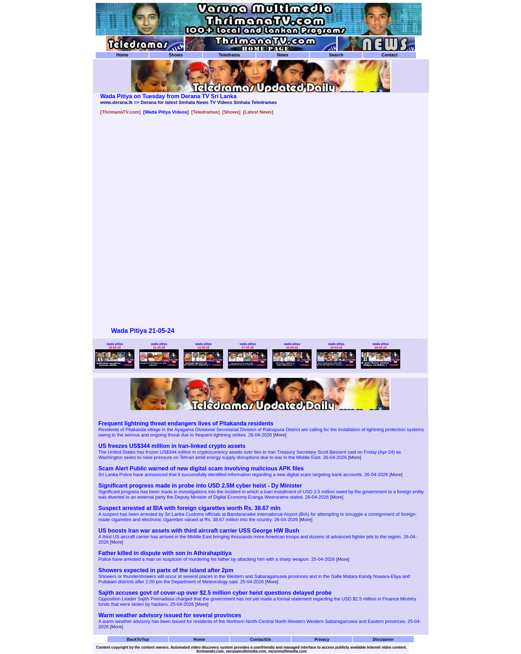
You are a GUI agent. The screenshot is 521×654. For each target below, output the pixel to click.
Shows (176, 55)
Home (122, 55)
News (282, 55)
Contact (390, 55)
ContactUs (260, 639)
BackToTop (138, 639)
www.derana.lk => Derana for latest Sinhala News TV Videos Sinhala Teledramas (188, 102)
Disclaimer (383, 639)
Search (336, 55)
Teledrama (229, 55)
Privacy (321, 639)
